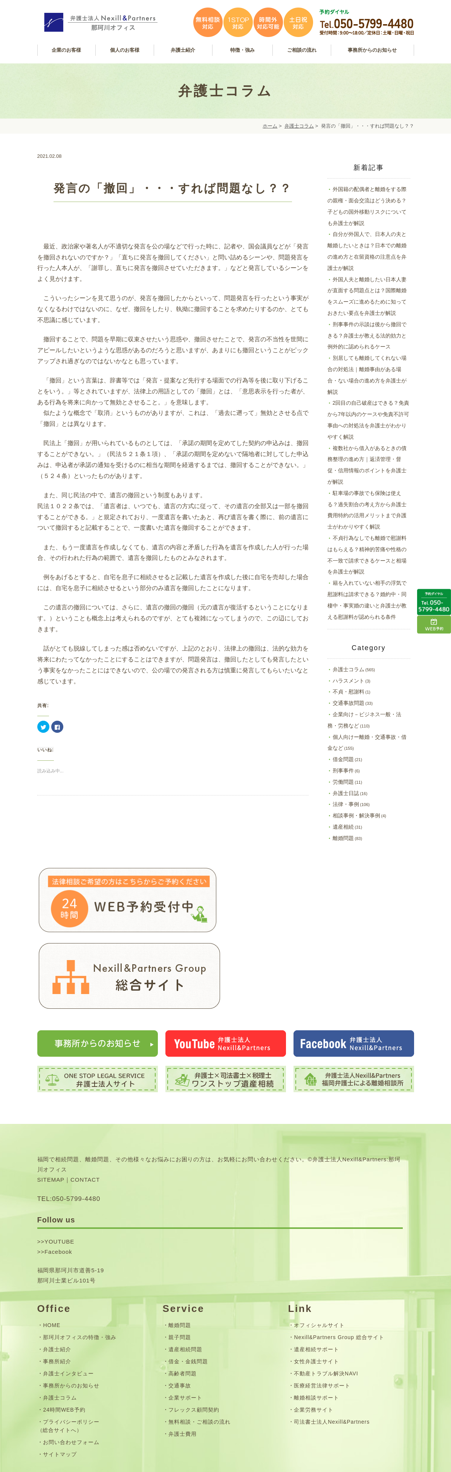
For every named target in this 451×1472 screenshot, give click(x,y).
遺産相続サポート (316, 1281)
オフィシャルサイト (319, 1256)
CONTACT (85, 1111)
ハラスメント (348, 681)
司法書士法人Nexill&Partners (332, 1353)
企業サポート (185, 1329)
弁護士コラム (299, 126)
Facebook (58, 1183)
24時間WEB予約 (64, 1341)
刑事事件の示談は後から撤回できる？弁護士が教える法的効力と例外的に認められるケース (367, 335)
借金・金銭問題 (188, 1293)
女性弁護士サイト (316, 1293)
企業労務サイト (313, 1341)
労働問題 (343, 782)
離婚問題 (343, 838)
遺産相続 (343, 827)
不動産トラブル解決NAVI (326, 1305)
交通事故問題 (348, 703)
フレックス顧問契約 (193, 1341)
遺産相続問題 (185, 1281)
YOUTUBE (59, 1173)
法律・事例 (346, 804)
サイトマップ (60, 1386)
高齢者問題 (182, 1305)
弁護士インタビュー (68, 1305)
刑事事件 (343, 771)
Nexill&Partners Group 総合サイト (339, 1268)
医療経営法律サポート (322, 1317)
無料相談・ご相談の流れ (199, 1353)
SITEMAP (51, 1111)
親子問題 (179, 1268)
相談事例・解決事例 (356, 815)
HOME (51, 1256)
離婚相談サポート (316, 1329)
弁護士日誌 (346, 793)
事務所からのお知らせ (71, 1317)
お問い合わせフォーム (71, 1374)
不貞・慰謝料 (348, 692)
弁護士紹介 (57, 1281)
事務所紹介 (57, 1293)
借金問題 (343, 759)
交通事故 (179, 1317)
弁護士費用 (182, 1366)
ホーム (270, 126)
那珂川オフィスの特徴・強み (79, 1268)
